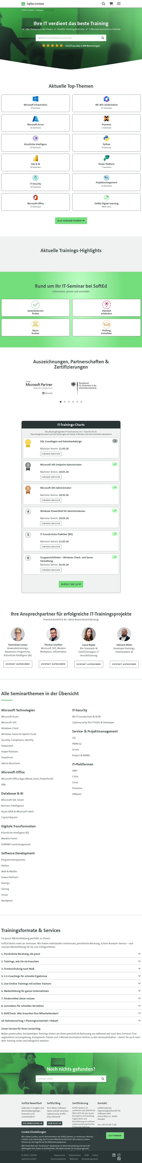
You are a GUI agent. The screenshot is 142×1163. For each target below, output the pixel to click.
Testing (5, 889)
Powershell (7, 746)
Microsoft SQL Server (12, 800)
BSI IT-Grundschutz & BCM (86, 717)
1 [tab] (60, 402)
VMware (76, 794)
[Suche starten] (103, 37)
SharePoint (7, 757)
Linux (75, 782)
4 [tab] (73, 402)
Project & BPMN (81, 755)
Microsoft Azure (9, 717)
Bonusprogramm (90, 1158)
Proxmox (77, 788)
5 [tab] (77, 402)
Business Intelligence (12, 806)
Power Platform (9, 752)
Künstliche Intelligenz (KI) (15, 833)
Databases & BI (12, 794)
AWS (74, 771)
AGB (86, 1155)
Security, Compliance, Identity (17, 740)
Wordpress (7, 901)
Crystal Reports (9, 817)
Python (5, 866)
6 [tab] (81, 402)
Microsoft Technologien (18, 710)
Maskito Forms (9, 838)
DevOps (5, 883)
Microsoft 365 (9, 722)
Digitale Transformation (18, 826)
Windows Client (10, 728)
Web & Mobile (9, 871)
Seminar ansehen (51, 454)
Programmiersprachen (13, 860)
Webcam (74, 1158)
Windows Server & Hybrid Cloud (18, 734)
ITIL (74, 738)
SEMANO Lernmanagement (16, 844)
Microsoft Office (13, 772)
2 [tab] (64, 402)
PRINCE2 (77, 744)
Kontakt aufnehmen (18, 664)
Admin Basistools (10, 763)
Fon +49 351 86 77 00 (107, 1124)
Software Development (18, 853)
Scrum (75, 749)
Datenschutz (75, 1155)
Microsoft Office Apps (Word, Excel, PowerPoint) (27, 779)
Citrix (75, 776)
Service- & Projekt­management (95, 731)
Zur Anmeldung (32, 1123)
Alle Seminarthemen (71, 220)
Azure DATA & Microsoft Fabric (17, 811)
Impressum (59, 1155)
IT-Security (79, 710)
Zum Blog (54, 1123)
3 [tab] (69, 402)
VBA (3, 784)
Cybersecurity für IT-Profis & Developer (93, 722)
